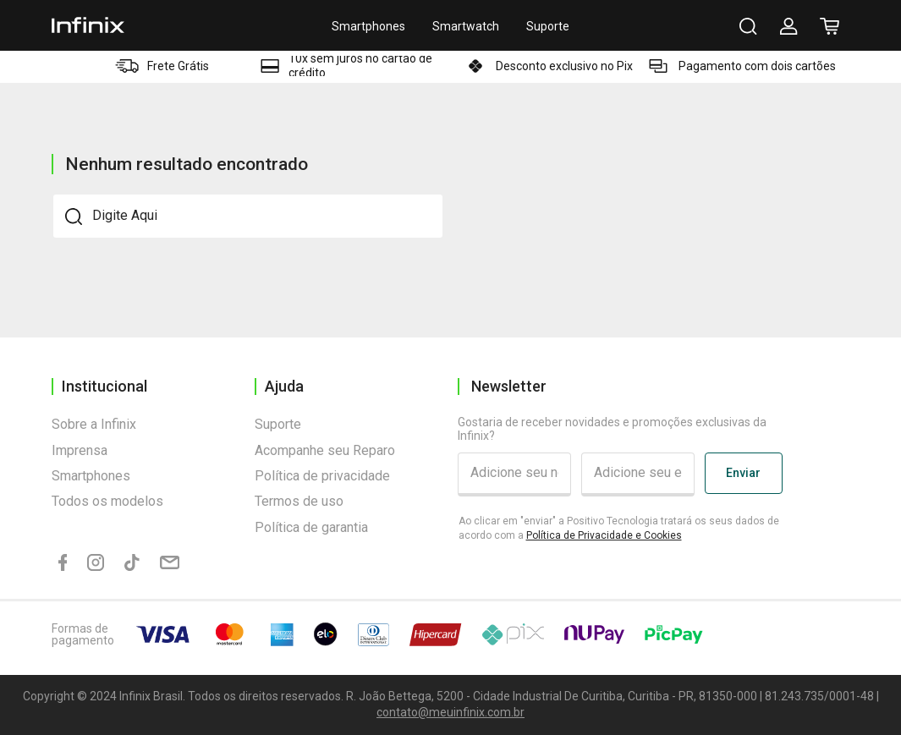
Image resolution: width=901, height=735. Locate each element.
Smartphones (368, 26)
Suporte (547, 26)
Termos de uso (299, 501)
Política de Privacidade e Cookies (604, 535)
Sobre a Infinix (94, 424)
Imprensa (79, 450)
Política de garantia (311, 527)
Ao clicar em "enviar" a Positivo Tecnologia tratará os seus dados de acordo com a (619, 528)
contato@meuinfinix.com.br (450, 712)
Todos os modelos (107, 501)
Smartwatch (465, 26)
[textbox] (247, 216)
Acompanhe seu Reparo (325, 450)
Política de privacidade (322, 476)
